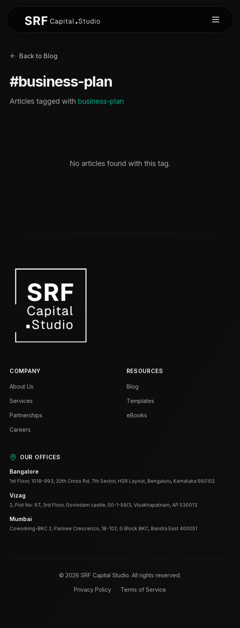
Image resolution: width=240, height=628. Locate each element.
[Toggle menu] (215, 19)
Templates (140, 400)
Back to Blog (34, 56)
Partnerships (26, 415)
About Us (22, 386)
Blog (133, 386)
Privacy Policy (92, 589)
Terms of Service (143, 589)
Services (21, 400)
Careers (20, 429)
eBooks (137, 415)
